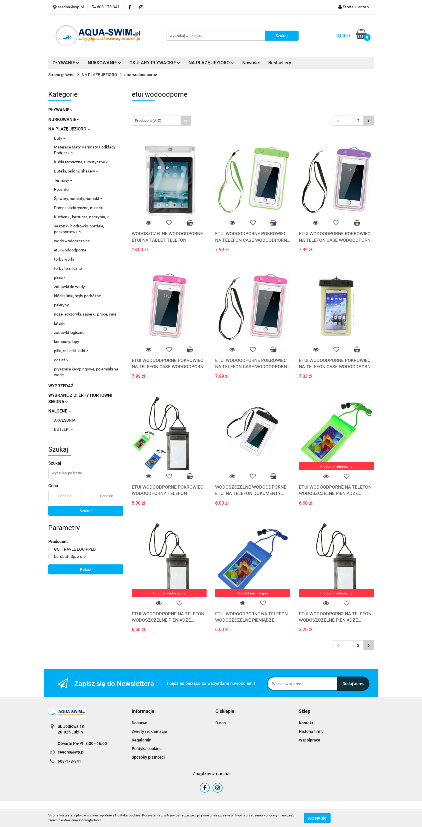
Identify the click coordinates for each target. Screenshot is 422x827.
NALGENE (59, 411)
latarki (59, 323)
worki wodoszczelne (72, 241)
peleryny (61, 305)
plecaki (60, 277)
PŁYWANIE (66, 63)
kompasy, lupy (66, 341)
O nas (220, 723)
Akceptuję (317, 818)
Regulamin (141, 740)
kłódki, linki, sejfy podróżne (77, 295)
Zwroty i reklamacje (149, 731)
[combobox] (161, 121)
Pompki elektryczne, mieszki (78, 207)
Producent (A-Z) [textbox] (148, 120)
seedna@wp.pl (71, 752)
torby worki (64, 259)
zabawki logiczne (69, 332)
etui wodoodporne (70, 250)
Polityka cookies (146, 748)
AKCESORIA (64, 420)
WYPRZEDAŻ (60, 385)
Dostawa (139, 723)
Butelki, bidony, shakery (76, 171)
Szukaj (86, 511)
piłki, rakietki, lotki (71, 350)
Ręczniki (61, 189)
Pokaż (85, 569)
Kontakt (306, 723)
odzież (61, 360)
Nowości (251, 63)
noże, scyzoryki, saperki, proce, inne (85, 314)
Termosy (63, 180)
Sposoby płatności (148, 757)
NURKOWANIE (104, 63)
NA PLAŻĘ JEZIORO (211, 63)
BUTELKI (63, 429)
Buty (59, 138)
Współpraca (309, 740)
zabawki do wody (69, 286)
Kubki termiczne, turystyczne (81, 162)
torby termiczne (68, 268)
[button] (143, 711)
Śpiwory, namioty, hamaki (78, 198)
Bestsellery (279, 63)
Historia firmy (311, 731)
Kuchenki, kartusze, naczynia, (81, 217)
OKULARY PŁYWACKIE (154, 63)
